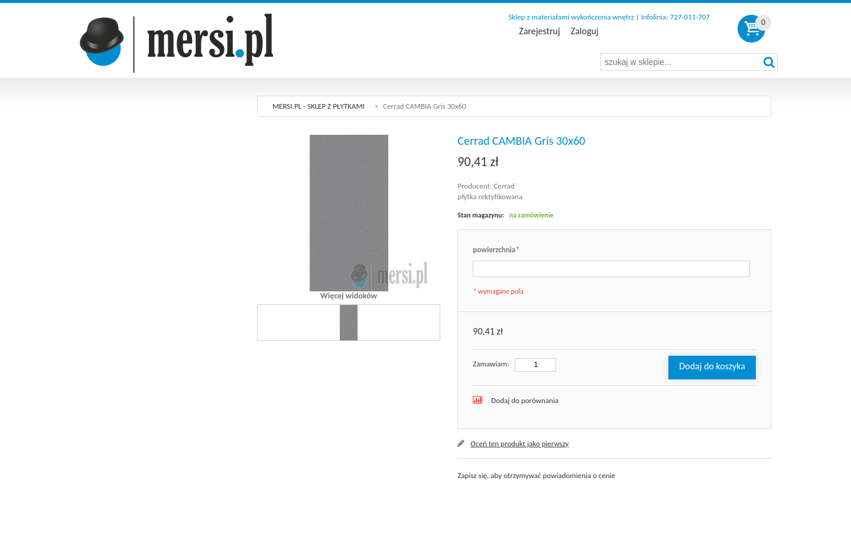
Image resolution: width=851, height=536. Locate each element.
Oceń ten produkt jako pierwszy (519, 443)
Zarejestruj (539, 31)
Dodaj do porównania (524, 400)
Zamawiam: (491, 363)
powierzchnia (496, 250)
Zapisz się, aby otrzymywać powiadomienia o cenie (536, 475)
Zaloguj (585, 31)
